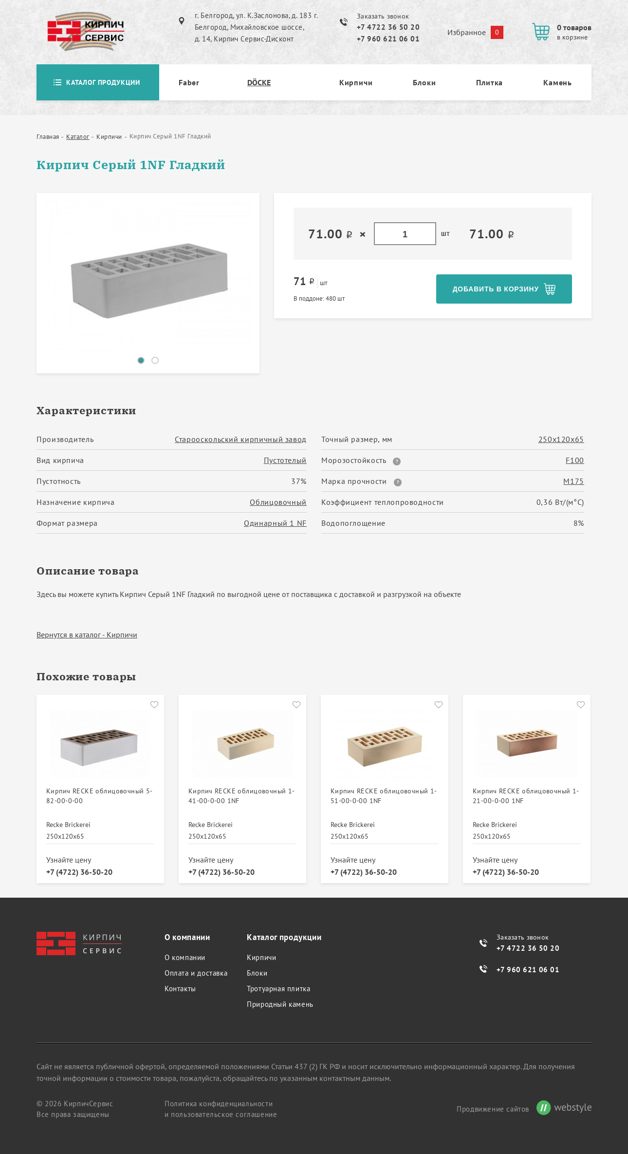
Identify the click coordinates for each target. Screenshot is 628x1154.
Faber (189, 82)
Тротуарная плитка (278, 988)
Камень (557, 82)
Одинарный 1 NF (275, 523)
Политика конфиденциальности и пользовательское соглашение (221, 1109)
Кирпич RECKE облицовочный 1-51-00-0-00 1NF (384, 796)
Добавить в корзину (495, 289)
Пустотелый (285, 460)
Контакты (180, 988)
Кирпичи (356, 82)
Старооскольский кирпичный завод (241, 439)
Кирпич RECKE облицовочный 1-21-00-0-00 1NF (526, 796)
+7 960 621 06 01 (388, 38)
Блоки (424, 82)
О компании (185, 957)
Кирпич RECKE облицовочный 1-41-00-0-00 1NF (241, 796)
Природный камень (280, 1004)
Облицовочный (278, 502)
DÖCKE (259, 82)
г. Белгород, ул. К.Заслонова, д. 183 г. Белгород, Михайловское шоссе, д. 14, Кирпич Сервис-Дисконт (256, 27)
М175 (573, 481)
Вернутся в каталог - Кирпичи (87, 634)
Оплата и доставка (196, 973)
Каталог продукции (97, 82)
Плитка (489, 82)
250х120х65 (561, 439)
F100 (575, 460)
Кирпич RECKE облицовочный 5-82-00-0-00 (99, 796)
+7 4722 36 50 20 (388, 27)
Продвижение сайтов (493, 1109)
